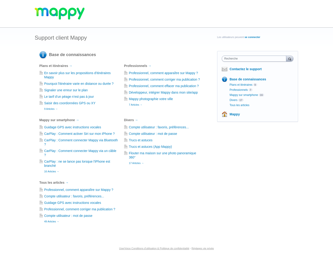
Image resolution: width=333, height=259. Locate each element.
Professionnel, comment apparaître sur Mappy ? (163, 73)
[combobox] (255, 58)
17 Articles (136, 163)
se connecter (252, 37)
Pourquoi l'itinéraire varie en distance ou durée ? (79, 83)
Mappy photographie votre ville (151, 99)
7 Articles (135, 104)
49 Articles (51, 221)
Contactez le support (246, 69)
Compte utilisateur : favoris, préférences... (159, 127)
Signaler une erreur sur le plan (66, 90)
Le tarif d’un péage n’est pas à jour (69, 96)
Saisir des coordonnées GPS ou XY (70, 103)
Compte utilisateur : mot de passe (153, 134)
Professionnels (137, 66)
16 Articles (51, 171)
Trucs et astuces (140, 140)
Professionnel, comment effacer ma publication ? (164, 86)
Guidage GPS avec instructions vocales (72, 127)
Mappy (235, 114)
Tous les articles (54, 182)
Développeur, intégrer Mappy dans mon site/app (163, 92)
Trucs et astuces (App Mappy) (150, 146)
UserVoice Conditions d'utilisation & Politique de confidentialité (154, 248)
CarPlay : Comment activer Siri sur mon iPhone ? (79, 134)
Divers (131, 120)
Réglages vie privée (202, 248)
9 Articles (51, 108)
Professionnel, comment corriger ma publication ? (164, 79)
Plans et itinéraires (55, 66)
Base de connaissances (72, 54)
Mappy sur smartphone (59, 120)
